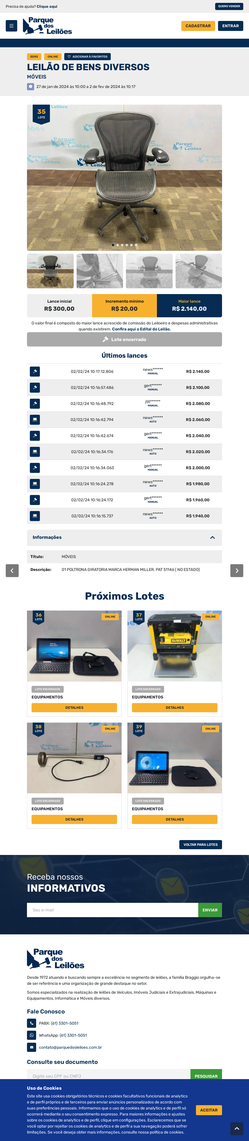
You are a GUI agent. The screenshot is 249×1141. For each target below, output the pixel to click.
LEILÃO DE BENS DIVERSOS (88, 67)
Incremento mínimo (125, 301)
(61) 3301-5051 (64, 1023)
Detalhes (74, 708)
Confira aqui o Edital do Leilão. (141, 329)
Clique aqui (47, 6)
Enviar (210, 910)
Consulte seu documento (62, 1061)
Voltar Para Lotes (201, 845)
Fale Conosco (46, 1011)
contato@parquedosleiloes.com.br (70, 1047)
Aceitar (209, 1110)
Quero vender (229, 6)
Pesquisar (206, 1076)
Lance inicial (59, 301)
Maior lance (189, 301)
